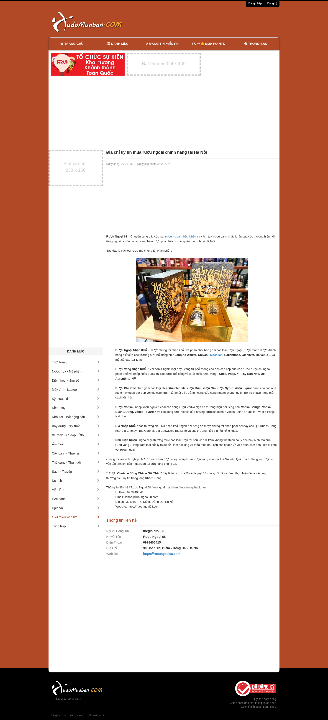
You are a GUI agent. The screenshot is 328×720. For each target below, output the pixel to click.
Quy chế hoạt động (264, 699)
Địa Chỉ (111, 548)
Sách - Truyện (76, 471)
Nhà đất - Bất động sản (76, 417)
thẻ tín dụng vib (96, 715)
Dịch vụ (76, 508)
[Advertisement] (212, 21)
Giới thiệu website (76, 517)
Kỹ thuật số (76, 399)
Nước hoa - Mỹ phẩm (76, 371)
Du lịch (76, 481)
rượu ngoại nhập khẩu (180, 236)
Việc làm (76, 490)
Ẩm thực (76, 444)
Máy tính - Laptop (76, 389)
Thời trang (76, 362)
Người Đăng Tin (117, 531)
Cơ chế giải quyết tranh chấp (258, 706)
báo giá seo (76, 715)
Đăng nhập (255, 3)
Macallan (216, 355)
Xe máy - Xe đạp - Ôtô (76, 435)
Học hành (76, 499)
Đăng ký (272, 3)
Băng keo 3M (58, 715)
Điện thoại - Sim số (76, 380)
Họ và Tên (113, 537)
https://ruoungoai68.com (161, 554)
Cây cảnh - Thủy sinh (76, 453)
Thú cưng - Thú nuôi (76, 462)
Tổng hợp (76, 526)
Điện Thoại (114, 542)
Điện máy (76, 408)
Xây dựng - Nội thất (76, 426)
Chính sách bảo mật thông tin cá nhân (253, 703)
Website (112, 554)
